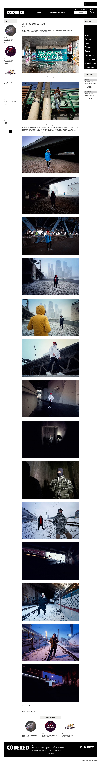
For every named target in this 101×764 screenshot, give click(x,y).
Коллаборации (90, 63)
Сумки (87, 51)
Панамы (88, 39)
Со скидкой (89, 67)
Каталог (38, 12)
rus (91, 9)
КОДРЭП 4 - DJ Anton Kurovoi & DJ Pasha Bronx (10, 103)
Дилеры (53, 12)
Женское (88, 31)
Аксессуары (89, 55)
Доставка (45, 12)
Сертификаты (90, 59)
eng (93, 9)
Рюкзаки (88, 47)
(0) (94, 12)
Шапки (87, 35)
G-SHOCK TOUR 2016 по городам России (49, 735)
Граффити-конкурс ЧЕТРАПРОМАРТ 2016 (68, 735)
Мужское (88, 27)
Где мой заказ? (89, 4)
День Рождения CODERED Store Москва (30, 735)
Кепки (87, 43)
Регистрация (83, 9)
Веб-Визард (94, 760)
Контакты (61, 12)
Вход (76, 9)
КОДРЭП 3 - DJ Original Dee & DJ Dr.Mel (9, 123)
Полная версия (50, 753)
